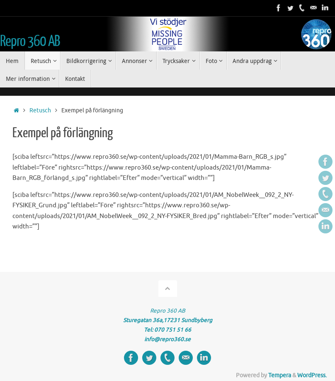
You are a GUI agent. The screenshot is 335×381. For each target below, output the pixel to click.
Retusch (40, 110)
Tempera (279, 375)
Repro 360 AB (30, 41)
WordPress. (312, 375)
